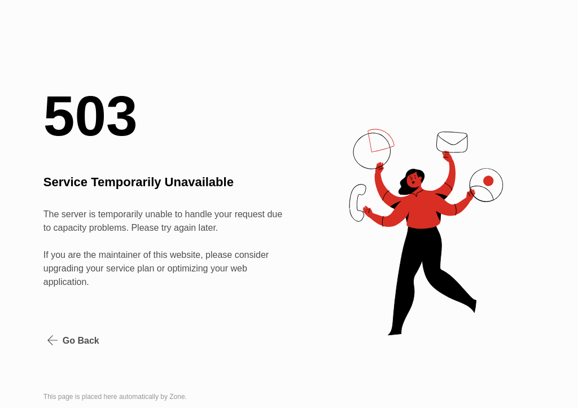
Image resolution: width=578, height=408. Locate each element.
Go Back (73, 340)
